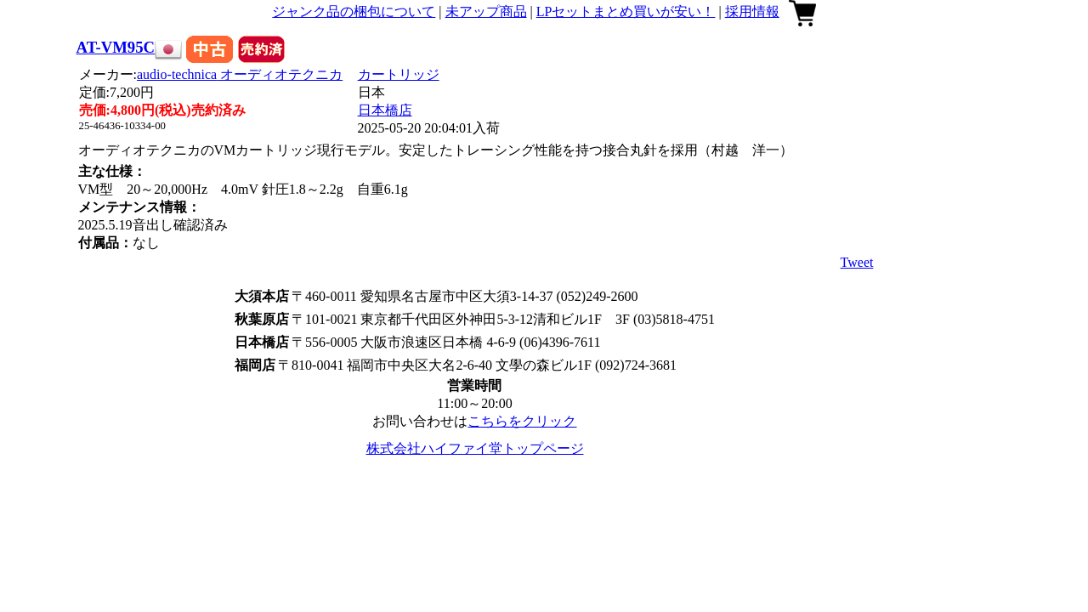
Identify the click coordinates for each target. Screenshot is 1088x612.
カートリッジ (398, 74)
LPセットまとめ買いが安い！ (626, 11)
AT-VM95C (115, 47)
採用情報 (752, 11)
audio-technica (240, 74)
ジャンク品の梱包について (353, 11)
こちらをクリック (522, 421)
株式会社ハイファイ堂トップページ (475, 448)
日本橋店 (385, 110)
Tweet (857, 262)
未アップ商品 (486, 11)
